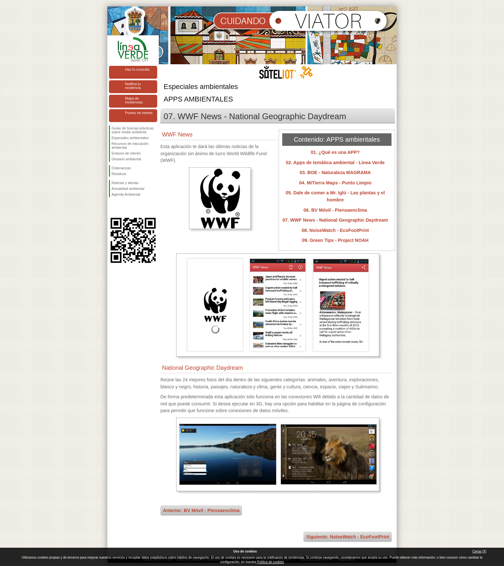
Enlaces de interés (126, 153)
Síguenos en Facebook (113, 207)
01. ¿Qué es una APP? (335, 152)
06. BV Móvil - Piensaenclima (335, 210)
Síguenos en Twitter (123, 207)
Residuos (119, 174)
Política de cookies (270, 562)
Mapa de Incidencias (134, 100)
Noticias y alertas (125, 183)
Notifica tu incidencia (133, 86)
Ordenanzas (121, 168)
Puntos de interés (139, 113)
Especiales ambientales (130, 138)
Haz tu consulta (137, 69)
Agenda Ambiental (126, 194)
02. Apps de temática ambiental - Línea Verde (335, 162)
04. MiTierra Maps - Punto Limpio (335, 182)
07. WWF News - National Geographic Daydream (335, 220)
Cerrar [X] (479, 551)
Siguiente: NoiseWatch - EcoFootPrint (347, 536)
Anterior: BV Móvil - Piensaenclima (201, 510)
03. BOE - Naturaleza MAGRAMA (335, 172)
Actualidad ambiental (128, 188)
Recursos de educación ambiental (130, 145)
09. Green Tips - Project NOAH (335, 240)
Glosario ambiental (126, 159)
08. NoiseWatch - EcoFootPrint (335, 230)
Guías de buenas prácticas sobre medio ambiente (133, 130)
